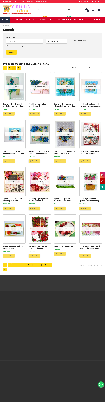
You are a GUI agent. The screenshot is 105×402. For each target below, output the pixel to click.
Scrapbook (79, 20)
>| (5, 269)
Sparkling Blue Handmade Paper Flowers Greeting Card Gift (39, 152)
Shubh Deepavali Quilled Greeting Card (13, 247)
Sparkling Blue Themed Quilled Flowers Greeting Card (13, 105)
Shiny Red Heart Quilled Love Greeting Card (38, 247)
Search (8, 25)
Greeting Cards (40, 19)
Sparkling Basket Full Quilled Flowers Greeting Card (89, 200)
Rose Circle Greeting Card (64, 246)
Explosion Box (64, 19)
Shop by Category (21, 20)
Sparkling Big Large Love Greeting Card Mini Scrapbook (13, 200)
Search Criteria (10, 37)
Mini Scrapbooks (95, 20)
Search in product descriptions (16, 46)
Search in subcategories (78, 40)
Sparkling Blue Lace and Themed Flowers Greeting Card (64, 105)
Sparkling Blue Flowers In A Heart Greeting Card (64, 152)
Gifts (52, 20)
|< (5, 265)
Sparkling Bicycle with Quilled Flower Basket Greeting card (62, 200)
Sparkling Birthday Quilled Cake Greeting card (89, 152)
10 (41, 265)
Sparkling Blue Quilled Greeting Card (37, 105)
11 (45, 265)
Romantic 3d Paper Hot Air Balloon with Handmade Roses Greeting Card (89, 247)
